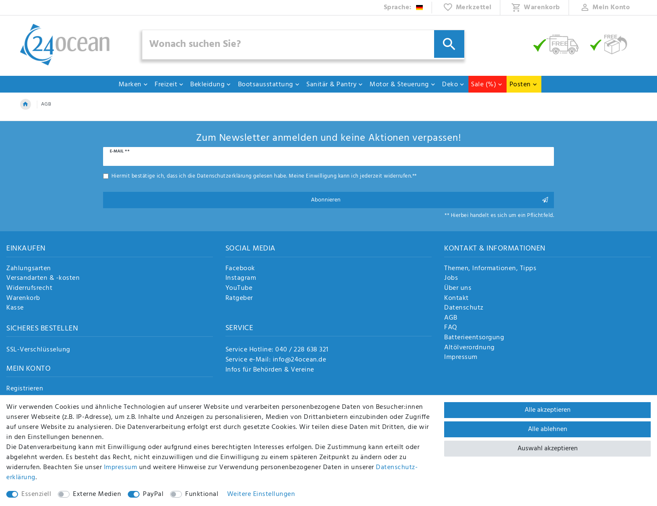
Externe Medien (97, 494)
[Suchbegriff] (303, 44)
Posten (524, 84)
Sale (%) (487, 84)
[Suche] (449, 44)
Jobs (451, 278)
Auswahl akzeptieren (547, 448)
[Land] (403, 7)
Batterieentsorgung (474, 338)
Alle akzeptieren (548, 410)
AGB (451, 318)
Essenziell (36, 494)
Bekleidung (210, 84)
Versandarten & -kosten (43, 278)
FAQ (450, 328)
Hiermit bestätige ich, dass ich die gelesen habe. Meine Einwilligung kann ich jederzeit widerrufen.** (264, 176)
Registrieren (24, 389)
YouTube (239, 288)
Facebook (240, 269)
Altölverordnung (469, 348)
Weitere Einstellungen (261, 494)
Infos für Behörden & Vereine (269, 369)
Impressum (461, 357)
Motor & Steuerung (403, 84)
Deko (453, 84)
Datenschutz (464, 308)
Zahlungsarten (28, 269)
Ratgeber (239, 298)
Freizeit (169, 84)
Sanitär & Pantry (334, 84)
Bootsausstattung (269, 84)
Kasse (15, 308)
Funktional (201, 494)
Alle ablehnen (547, 429)
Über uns (457, 288)
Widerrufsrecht (29, 288)
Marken (133, 84)
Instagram (240, 278)
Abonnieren (429, 200)
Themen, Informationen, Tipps (490, 269)
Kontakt (456, 298)
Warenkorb (23, 298)
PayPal (153, 494)
